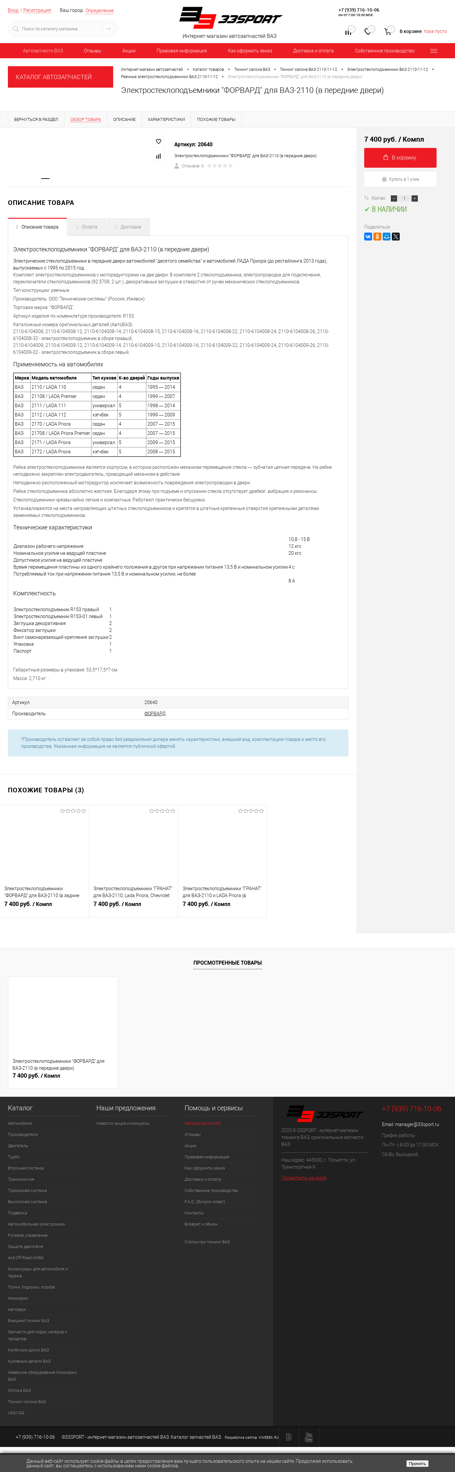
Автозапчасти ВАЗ (43, 50)
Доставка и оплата (313, 50)
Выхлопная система (27, 1201)
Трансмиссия (21, 1179)
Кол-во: (379, 197)
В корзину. (400, 158)
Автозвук (17, 1309)
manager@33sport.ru (417, 1124)
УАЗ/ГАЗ (16, 1412)
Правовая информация (182, 50)
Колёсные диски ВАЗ (28, 1349)
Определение (100, 10)
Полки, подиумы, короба (31, 1287)
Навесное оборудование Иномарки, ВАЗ (42, 1376)
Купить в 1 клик (400, 179)
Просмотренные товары (227, 962)
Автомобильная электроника (36, 1224)
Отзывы (92, 50)
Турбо (13, 1156)
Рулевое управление (28, 1235)
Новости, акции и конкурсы (122, 1123)
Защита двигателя (25, 1246)
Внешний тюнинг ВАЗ (28, 1320)
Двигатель (18, 1145)
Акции (129, 50)
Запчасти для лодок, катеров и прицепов (37, 1335)
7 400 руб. (44, 906)
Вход (13, 10)
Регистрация (37, 10)
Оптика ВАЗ (19, 1390)
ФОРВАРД (154, 713)
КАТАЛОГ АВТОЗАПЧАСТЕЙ (54, 76)
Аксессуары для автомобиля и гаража (38, 1272)
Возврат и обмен (201, 1224)
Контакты (194, 1212)
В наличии (385, 209)
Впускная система (26, 1168)
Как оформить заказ (250, 50)
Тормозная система (27, 1190)
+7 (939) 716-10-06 (359, 10)
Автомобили (20, 1123)
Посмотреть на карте (303, 1177)
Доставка (130, 227)
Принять (417, 1463)
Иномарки (18, 1298)
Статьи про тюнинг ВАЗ (207, 1241)
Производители (23, 1134)
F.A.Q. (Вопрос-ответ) (205, 1201)
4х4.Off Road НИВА (26, 1257)
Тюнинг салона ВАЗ (27, 1401)
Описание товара (40, 227)
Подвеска (17, 1212)
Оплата (89, 227)
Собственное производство (385, 50)
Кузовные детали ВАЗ (29, 1361)
